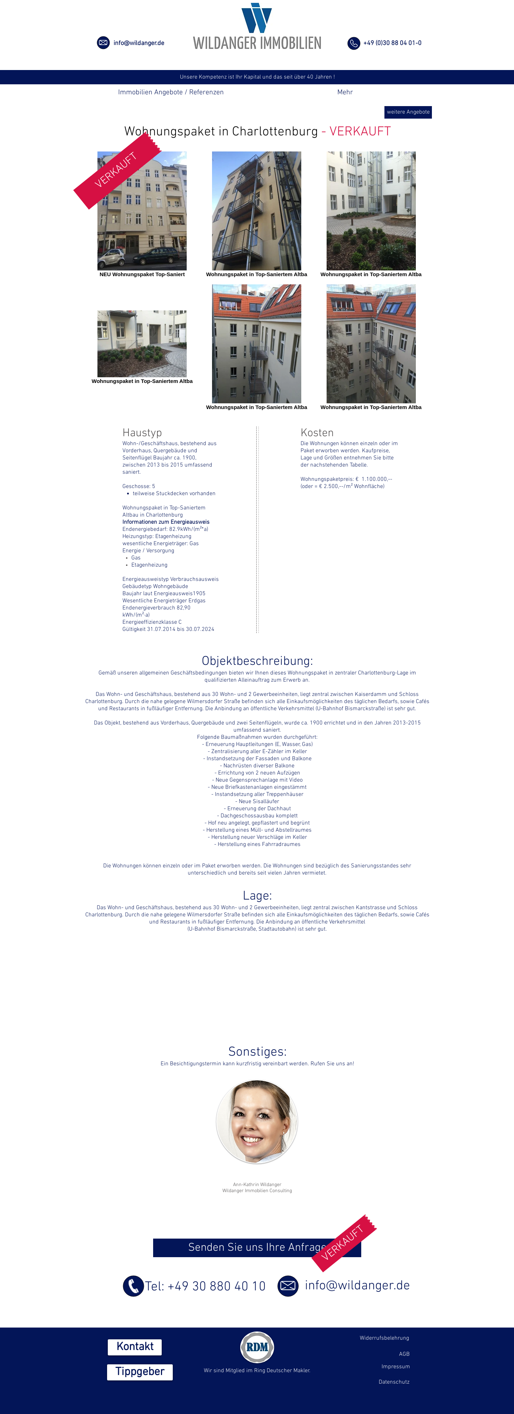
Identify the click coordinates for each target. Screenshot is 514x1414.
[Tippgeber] (140, 1372)
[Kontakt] (135, 1347)
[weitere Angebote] (408, 112)
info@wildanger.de (139, 43)
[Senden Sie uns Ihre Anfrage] (257, 1248)
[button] (117, 170)
